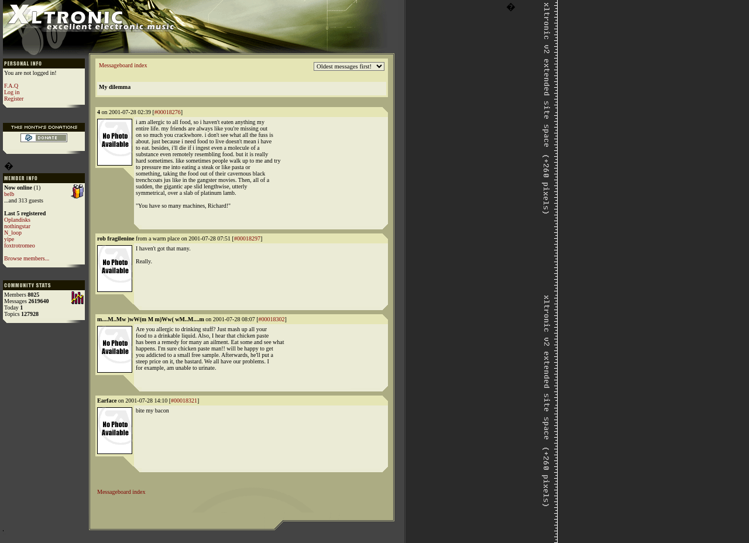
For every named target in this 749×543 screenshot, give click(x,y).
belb (9, 194)
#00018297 (247, 238)
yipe (9, 239)
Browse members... (26, 258)
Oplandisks (17, 219)
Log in (11, 92)
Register (13, 98)
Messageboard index (123, 65)
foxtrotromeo (19, 245)
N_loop (13, 232)
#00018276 (167, 112)
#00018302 (272, 319)
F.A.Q (11, 86)
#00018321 (184, 400)
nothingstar (17, 226)
